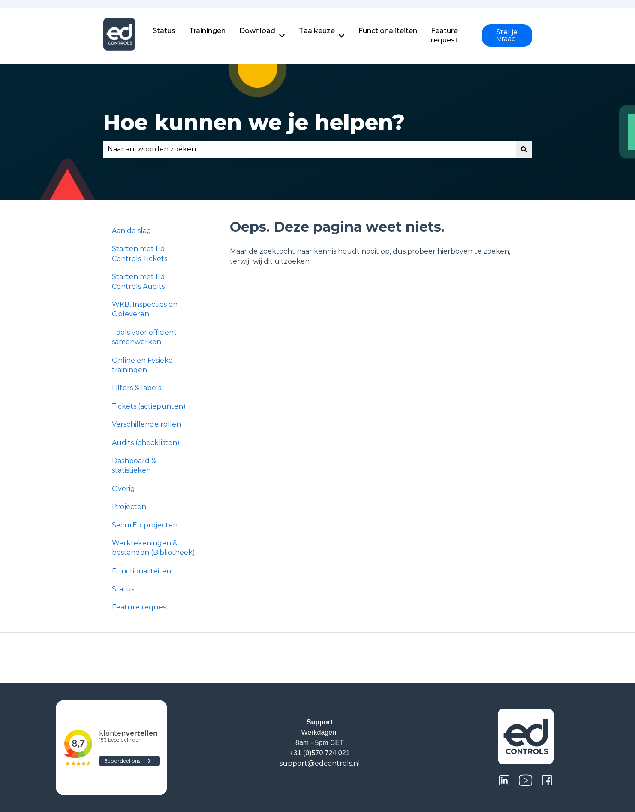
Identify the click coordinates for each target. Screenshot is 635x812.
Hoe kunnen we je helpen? (254, 122)
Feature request (444, 35)
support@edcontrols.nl (320, 763)
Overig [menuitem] (123, 489)
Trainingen (207, 31)
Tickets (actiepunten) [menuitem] (149, 406)
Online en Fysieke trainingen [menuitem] (142, 365)
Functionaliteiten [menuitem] (141, 571)
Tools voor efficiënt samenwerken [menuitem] (144, 337)
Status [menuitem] (123, 589)
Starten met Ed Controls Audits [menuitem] (138, 281)
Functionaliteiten (387, 31)
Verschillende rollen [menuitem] (146, 424)
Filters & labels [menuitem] (136, 388)
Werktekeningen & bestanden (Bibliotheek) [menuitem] (153, 548)
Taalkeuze (317, 31)
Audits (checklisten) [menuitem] (146, 443)
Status (164, 31)
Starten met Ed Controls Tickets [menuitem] (139, 253)
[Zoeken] (524, 149)
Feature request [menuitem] (140, 607)
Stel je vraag (507, 35)
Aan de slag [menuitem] (131, 231)
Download (257, 31)
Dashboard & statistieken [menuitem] (134, 465)
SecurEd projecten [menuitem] (145, 525)
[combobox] (309, 149)
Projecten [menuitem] (129, 507)
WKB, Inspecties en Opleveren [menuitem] (145, 309)
